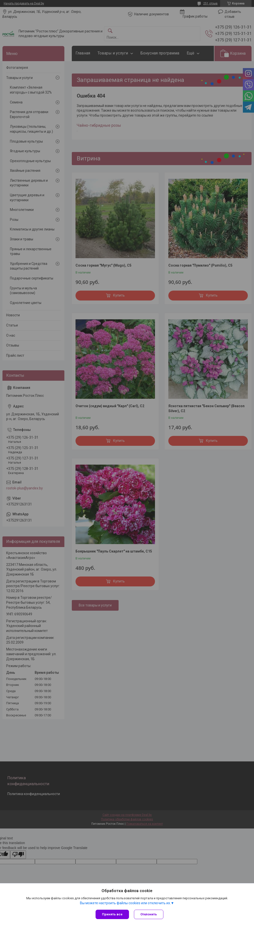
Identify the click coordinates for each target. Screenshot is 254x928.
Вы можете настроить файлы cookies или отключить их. (125, 903)
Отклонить (148, 914)
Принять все (112, 914)
